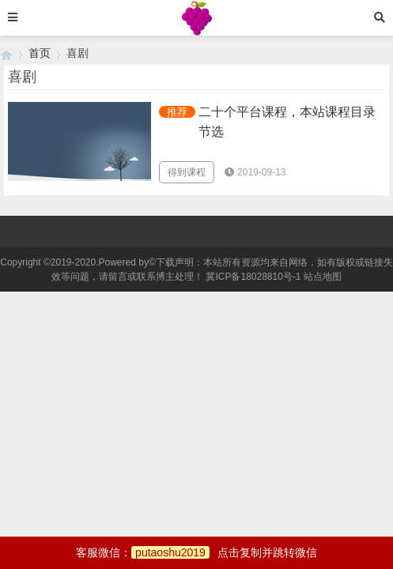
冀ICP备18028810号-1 (253, 276)
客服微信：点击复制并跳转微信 (196, 552)
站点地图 (323, 276)
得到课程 (187, 172)
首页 (39, 53)
